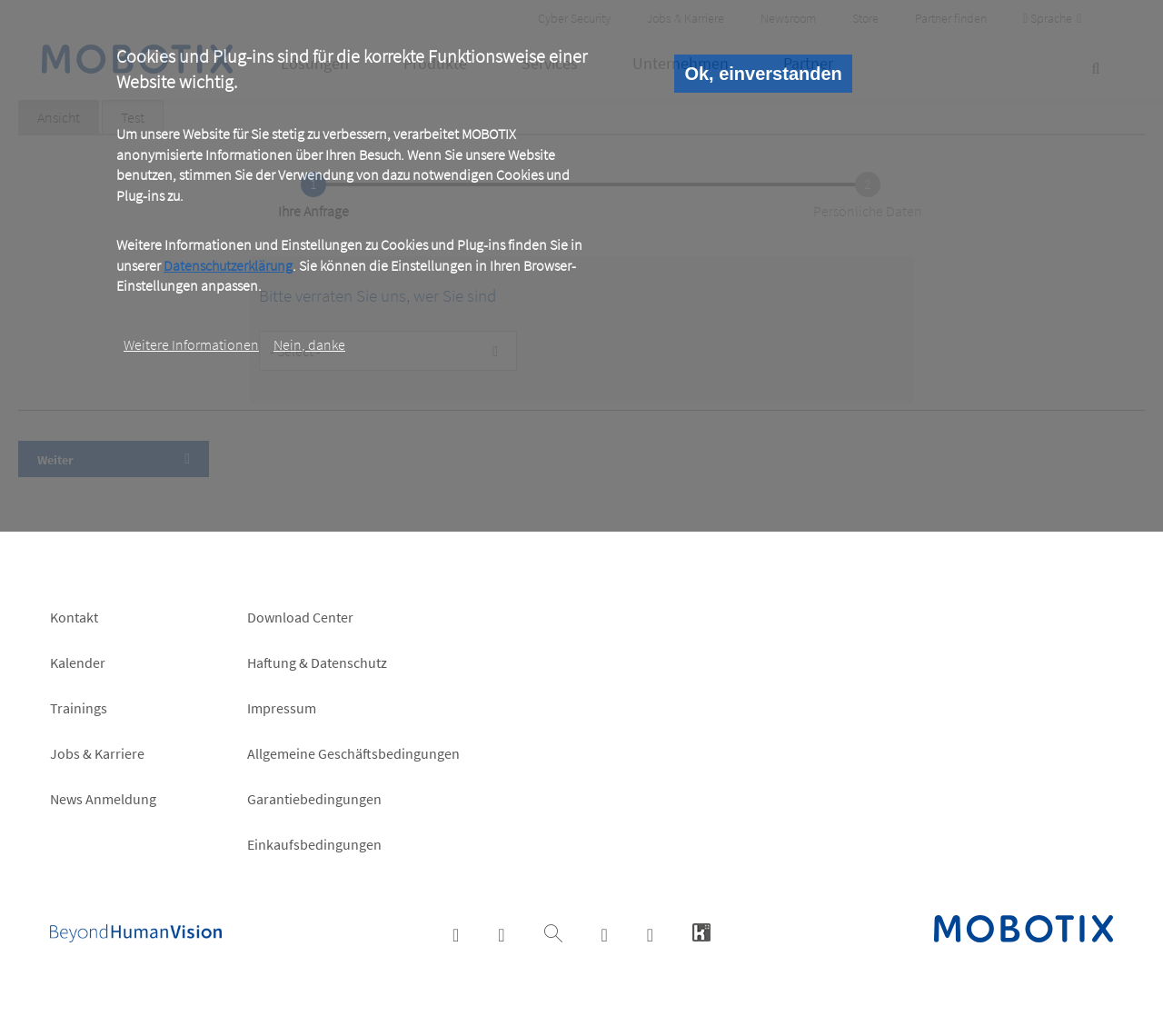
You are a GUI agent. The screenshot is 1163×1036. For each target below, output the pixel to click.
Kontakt (74, 617)
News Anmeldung (103, 799)
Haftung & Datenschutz (317, 662)
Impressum (281, 708)
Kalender (77, 662)
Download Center (300, 617)
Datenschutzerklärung (228, 265)
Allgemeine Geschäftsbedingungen (353, 753)
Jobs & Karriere (97, 753)
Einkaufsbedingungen (314, 844)
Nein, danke (309, 344)
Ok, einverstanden (762, 74)
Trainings (78, 708)
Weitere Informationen (191, 344)
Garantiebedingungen (314, 799)
